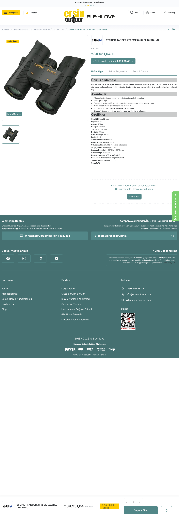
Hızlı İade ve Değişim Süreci (76, 309)
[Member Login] (169, 12)
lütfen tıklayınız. (169, 263)
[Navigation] (11, 12)
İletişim (5, 288)
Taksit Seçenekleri (118, 71)
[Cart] (150, 12)
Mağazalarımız (10, 293)
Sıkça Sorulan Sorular (73, 293)
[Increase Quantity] (140, 502)
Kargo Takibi (68, 288)
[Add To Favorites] (166, 510)
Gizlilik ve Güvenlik (71, 314)
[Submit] (172, 236)
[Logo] (89, 16)
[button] (85, 5)
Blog (4, 309)
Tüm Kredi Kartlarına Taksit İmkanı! (89, 2)
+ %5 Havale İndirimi (113, 61)
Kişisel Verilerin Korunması (75, 298)
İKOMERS (76, 355)
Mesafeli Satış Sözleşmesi (75, 319)
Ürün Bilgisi (97, 71)
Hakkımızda (8, 304)
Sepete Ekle (140, 510)
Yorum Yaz (134, 196)
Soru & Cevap (140, 71)
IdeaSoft (87, 355)
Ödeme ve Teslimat (71, 304)
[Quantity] (133, 502)
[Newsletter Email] (134, 236)
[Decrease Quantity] (127, 502)
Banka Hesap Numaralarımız (17, 298)
